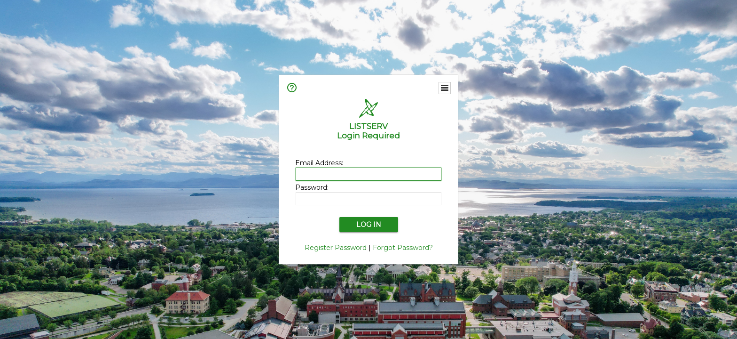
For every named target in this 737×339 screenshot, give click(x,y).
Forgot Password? (403, 247)
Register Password (336, 247)
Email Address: (319, 163)
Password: (312, 187)
